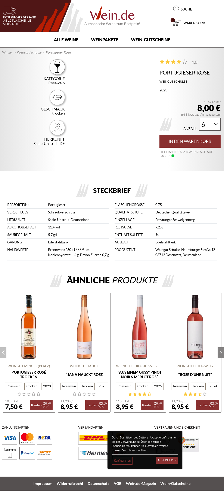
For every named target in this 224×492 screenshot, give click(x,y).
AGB (117, 485)
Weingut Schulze (29, 52)
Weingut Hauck (84, 367)
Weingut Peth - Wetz (195, 367)
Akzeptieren (167, 460)
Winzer (7, 52)
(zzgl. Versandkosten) (208, 114)
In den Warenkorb (190, 141)
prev (3, 354)
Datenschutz (98, 485)
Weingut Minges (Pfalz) (28, 367)
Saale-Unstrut (58, 221)
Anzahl (190, 129)
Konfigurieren (122, 460)
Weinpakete (104, 39)
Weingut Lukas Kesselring (140, 367)
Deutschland (80, 221)
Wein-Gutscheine (150, 39)
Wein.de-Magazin (141, 485)
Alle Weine (66, 39)
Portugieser (56, 206)
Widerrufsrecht (70, 485)
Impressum (42, 485)
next (221, 354)
